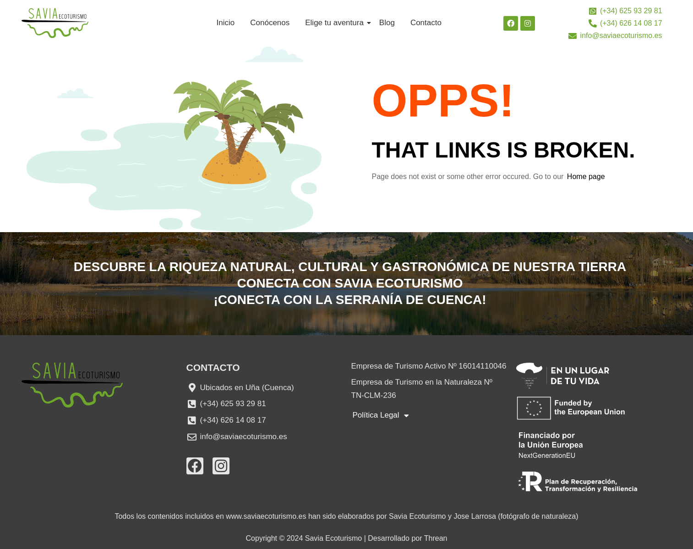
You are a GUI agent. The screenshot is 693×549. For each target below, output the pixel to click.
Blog (387, 22)
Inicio (226, 22)
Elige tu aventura (336, 22)
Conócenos (269, 22)
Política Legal (381, 415)
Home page (586, 176)
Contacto (426, 22)
